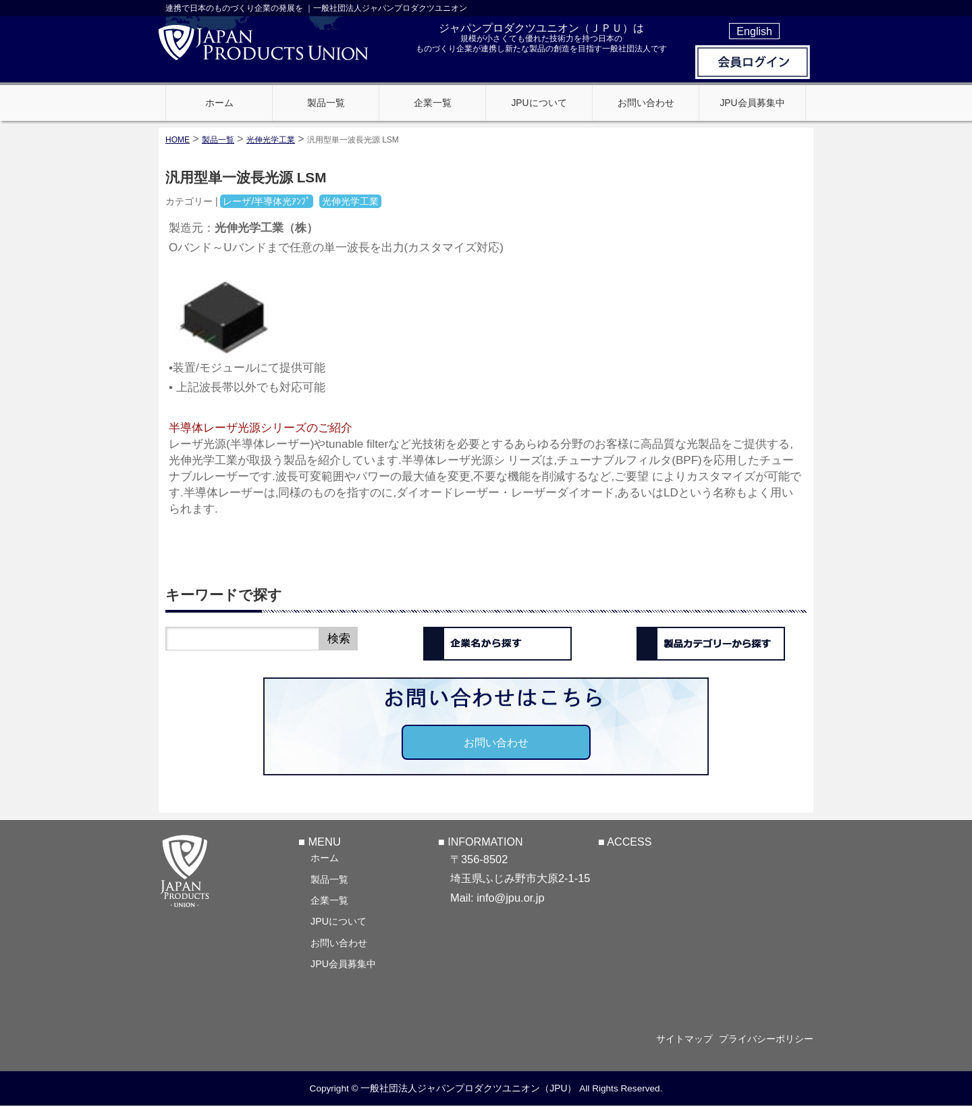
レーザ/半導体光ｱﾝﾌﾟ (266, 201)
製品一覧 (329, 878)
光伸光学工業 (270, 140)
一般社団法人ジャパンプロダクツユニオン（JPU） (468, 1088)
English (754, 31)
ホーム (324, 857)
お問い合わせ (496, 742)
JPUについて (338, 920)
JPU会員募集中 (343, 963)
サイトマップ (676, 1038)
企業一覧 (329, 899)
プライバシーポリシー (766, 1038)
